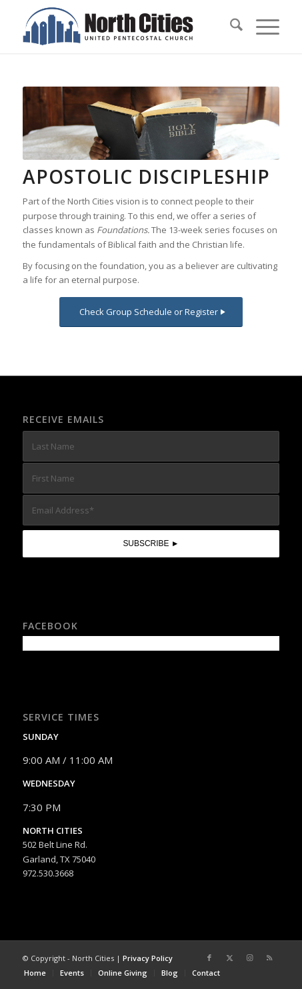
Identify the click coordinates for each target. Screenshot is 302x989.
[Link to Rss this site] (269, 958)
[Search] (230, 26)
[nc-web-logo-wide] (125, 26)
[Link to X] (229, 958)
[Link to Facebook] (209, 958)
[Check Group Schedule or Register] (151, 312)
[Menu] (261, 26)
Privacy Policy (148, 958)
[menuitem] (230, 26)
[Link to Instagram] (249, 958)
